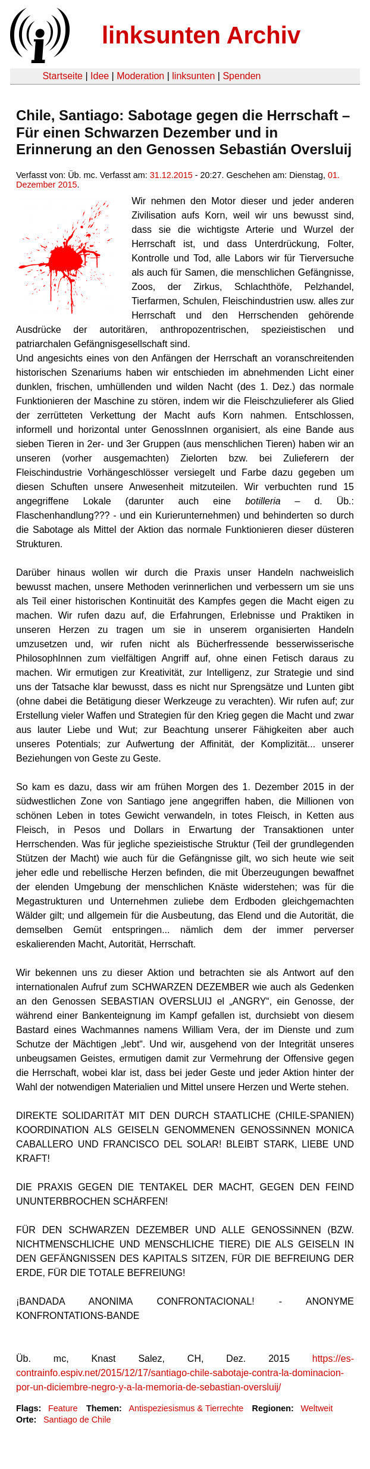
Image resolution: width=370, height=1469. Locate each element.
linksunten (193, 76)
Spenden (241, 76)
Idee (99, 76)
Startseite (62, 76)
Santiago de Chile (77, 1419)
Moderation (140, 76)
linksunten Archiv (201, 35)
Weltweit (316, 1408)
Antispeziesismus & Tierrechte (185, 1408)
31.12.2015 (171, 175)
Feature (63, 1408)
